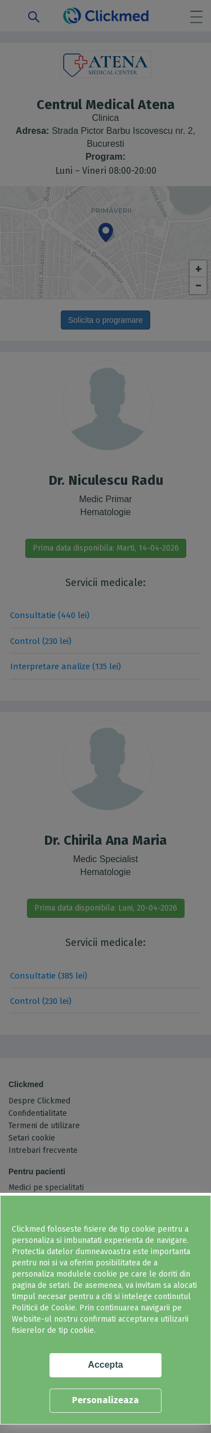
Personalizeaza (105, 1400)
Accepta (105, 1364)
